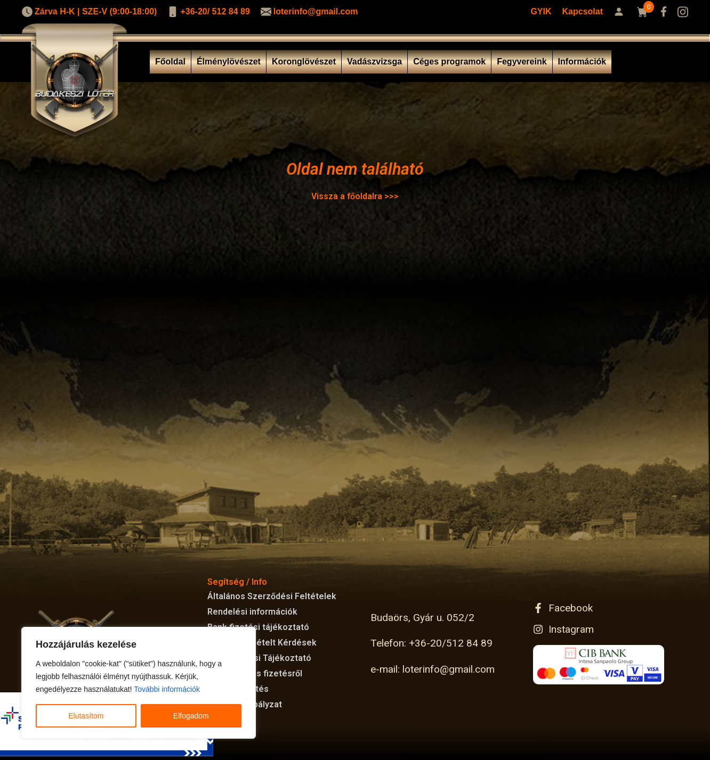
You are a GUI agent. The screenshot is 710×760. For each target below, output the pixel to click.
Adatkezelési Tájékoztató (259, 658)
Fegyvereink (521, 61)
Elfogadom (191, 716)
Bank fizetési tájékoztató (258, 627)
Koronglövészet (304, 61)
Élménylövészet (229, 61)
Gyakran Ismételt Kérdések (262, 643)
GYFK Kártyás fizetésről (254, 673)
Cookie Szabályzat (244, 704)
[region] (138, 683)
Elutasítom (85, 716)
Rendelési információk (252, 612)
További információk (167, 689)
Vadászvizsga (374, 61)
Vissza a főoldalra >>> (355, 196)
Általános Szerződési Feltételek (271, 596)
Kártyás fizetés (238, 689)
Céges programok (449, 61)
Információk (582, 61)
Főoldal (170, 61)
